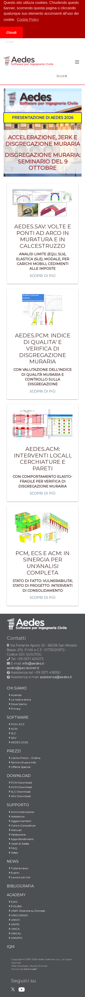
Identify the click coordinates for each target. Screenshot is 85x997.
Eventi (13, 872)
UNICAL (14, 933)
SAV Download (19, 796)
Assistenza (15, 816)
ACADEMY (16, 895)
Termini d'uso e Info (21, 762)
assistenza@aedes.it (56, 677)
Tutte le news (17, 868)
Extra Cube (30, 969)
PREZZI (14, 751)
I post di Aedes (18, 843)
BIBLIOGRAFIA (20, 886)
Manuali (14, 830)
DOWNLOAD (19, 776)
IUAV (12, 901)
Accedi (61, 76)
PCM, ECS (15, 724)
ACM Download (19, 787)
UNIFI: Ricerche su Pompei (26, 910)
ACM (12, 728)
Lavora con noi (18, 877)
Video (12, 852)
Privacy (14, 708)
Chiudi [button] (11, 32)
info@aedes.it (33, 663)
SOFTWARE (18, 717)
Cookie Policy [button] (28, 19)
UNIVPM (14, 938)
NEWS (13, 861)
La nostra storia (19, 699)
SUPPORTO (18, 805)
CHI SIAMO (17, 688)
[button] (42, 117)
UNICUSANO (17, 915)
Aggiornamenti (19, 821)
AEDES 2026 (17, 742)
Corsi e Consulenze (21, 825)
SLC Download (18, 791)
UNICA (13, 929)
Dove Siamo (17, 704)
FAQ (12, 848)
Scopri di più (43, 276)
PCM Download (19, 782)
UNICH (13, 919)
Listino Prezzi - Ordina (23, 758)
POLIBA (14, 906)
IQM (11, 947)
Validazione (16, 834)
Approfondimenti (20, 839)
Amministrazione (20, 812)
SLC (11, 733)
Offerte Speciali (19, 767)
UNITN (13, 924)
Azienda (14, 695)
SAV (11, 737)
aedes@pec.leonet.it (23, 668)
